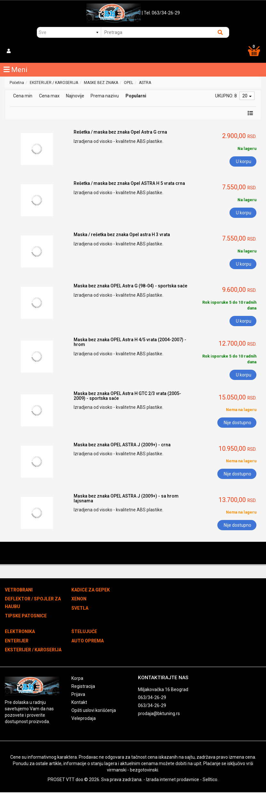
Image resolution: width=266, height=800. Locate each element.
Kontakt (79, 702)
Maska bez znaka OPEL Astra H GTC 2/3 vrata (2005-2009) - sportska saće (127, 396)
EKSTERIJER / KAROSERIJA (54, 82)
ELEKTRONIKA (20, 631)
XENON (78, 598)
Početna (17, 82)
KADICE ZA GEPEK (90, 589)
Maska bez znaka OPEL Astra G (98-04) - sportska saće (130, 285)
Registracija (83, 686)
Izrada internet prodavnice (172, 779)
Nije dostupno (237, 422)
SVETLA (79, 608)
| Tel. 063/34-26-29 (161, 12)
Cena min (22, 95)
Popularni (135, 95)
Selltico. (210, 779)
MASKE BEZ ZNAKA (101, 82)
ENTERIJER (16, 640)
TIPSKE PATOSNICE (26, 615)
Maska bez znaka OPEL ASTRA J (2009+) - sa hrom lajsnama (126, 498)
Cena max (49, 95)
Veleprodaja (83, 718)
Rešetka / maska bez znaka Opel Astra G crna (120, 132)
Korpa (77, 678)
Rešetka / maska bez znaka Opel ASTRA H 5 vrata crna (129, 183)
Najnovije (75, 95)
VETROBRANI (19, 589)
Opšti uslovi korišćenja (93, 710)
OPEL (128, 82)
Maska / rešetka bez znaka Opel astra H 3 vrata (122, 234)
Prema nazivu (105, 95)
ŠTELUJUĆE (84, 631)
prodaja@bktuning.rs (159, 713)
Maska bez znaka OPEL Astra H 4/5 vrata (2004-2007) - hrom (130, 342)
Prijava (78, 694)
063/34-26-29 (152, 697)
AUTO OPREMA (87, 640)
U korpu (243, 161)
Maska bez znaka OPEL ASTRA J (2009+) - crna (122, 444)
